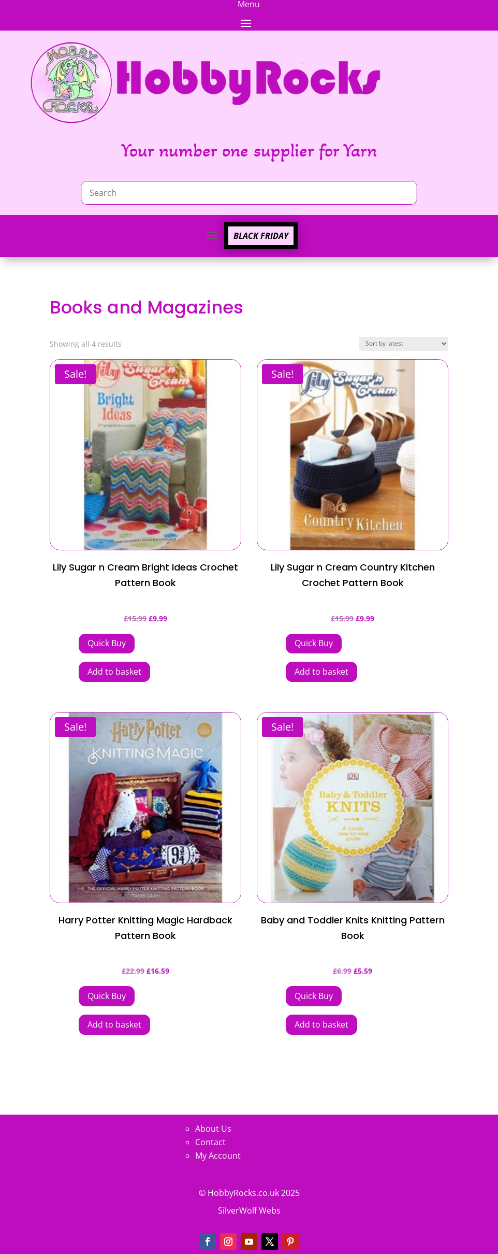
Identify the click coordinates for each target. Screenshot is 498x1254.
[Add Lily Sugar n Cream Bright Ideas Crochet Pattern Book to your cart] (107, 644)
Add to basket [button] (114, 671)
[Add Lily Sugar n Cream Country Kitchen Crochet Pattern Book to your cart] (314, 644)
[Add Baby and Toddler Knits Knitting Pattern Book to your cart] (314, 996)
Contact (210, 1142)
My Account (218, 1155)
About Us (213, 1128)
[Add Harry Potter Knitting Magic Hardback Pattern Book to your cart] (107, 996)
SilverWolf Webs (249, 1210)
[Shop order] (403, 344)
